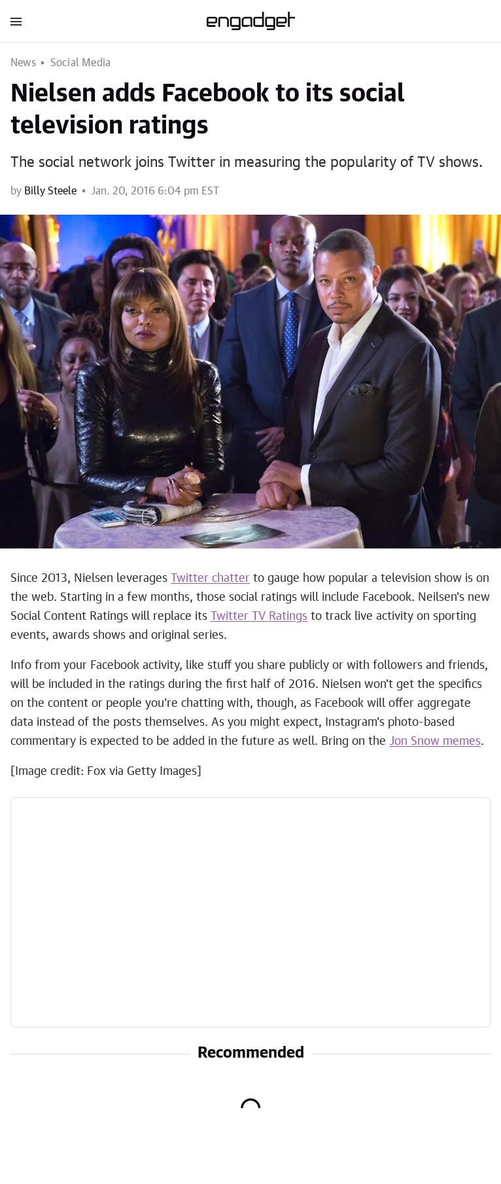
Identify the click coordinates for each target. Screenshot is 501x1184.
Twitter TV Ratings (259, 616)
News (23, 63)
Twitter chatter (210, 578)
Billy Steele (50, 191)
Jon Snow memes (435, 741)
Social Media (80, 63)
